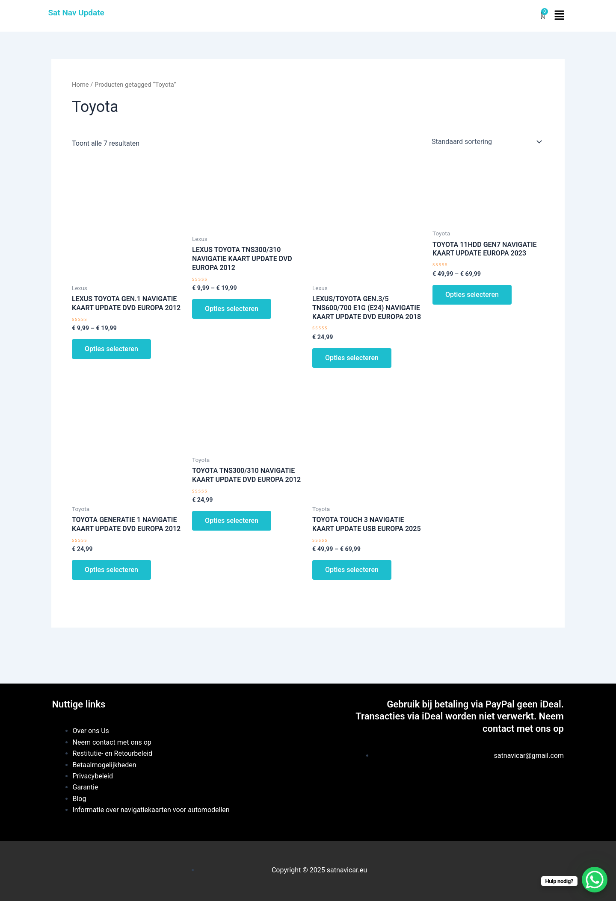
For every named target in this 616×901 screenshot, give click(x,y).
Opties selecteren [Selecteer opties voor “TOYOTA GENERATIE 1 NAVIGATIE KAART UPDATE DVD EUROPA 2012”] (111, 570)
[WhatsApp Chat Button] (594, 879)
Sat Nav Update (76, 13)
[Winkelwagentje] (543, 16)
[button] (559, 15)
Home (80, 84)
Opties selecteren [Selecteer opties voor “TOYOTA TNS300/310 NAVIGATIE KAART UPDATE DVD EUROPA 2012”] (231, 521)
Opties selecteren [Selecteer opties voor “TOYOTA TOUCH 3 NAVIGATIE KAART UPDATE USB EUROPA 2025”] (352, 570)
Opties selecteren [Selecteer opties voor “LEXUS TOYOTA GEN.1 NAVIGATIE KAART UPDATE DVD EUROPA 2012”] (111, 349)
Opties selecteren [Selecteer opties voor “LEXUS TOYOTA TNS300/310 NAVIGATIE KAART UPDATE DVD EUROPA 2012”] (231, 309)
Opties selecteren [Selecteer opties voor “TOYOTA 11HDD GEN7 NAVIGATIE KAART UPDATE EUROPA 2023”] (472, 295)
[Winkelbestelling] (486, 141)
